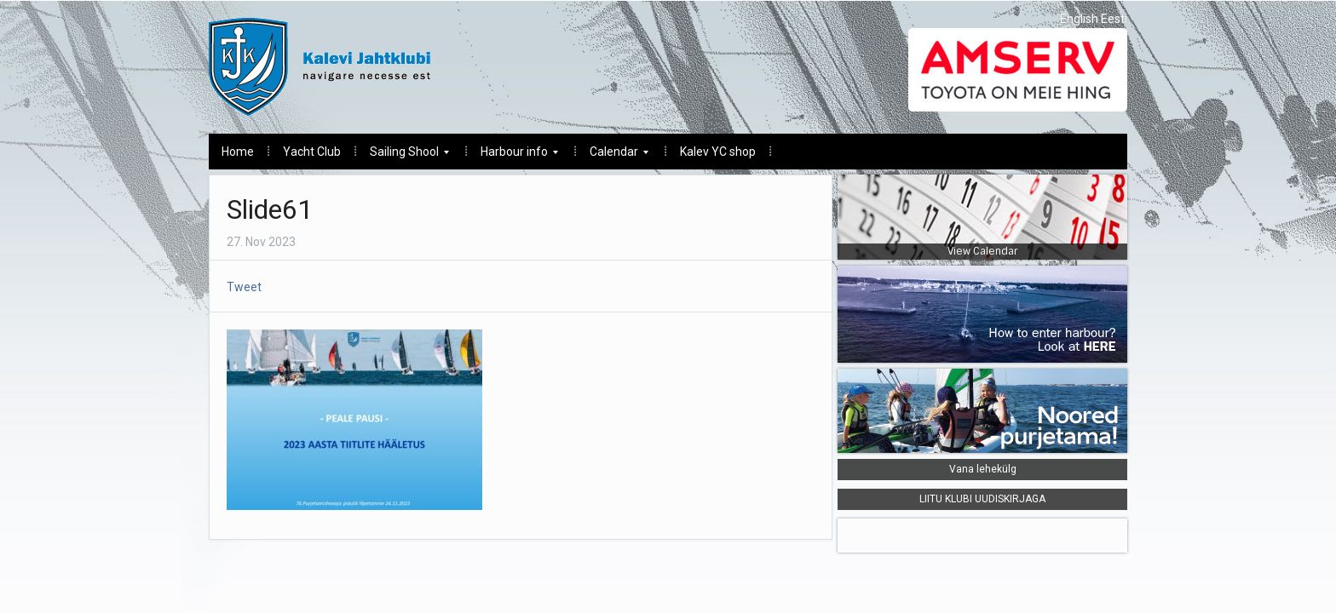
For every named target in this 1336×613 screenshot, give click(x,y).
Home (238, 151)
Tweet (244, 287)
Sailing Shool (403, 156)
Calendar (612, 156)
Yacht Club (312, 151)
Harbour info (513, 156)
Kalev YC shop (718, 151)
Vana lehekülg (982, 469)
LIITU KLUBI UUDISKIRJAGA (982, 499)
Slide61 (270, 209)
